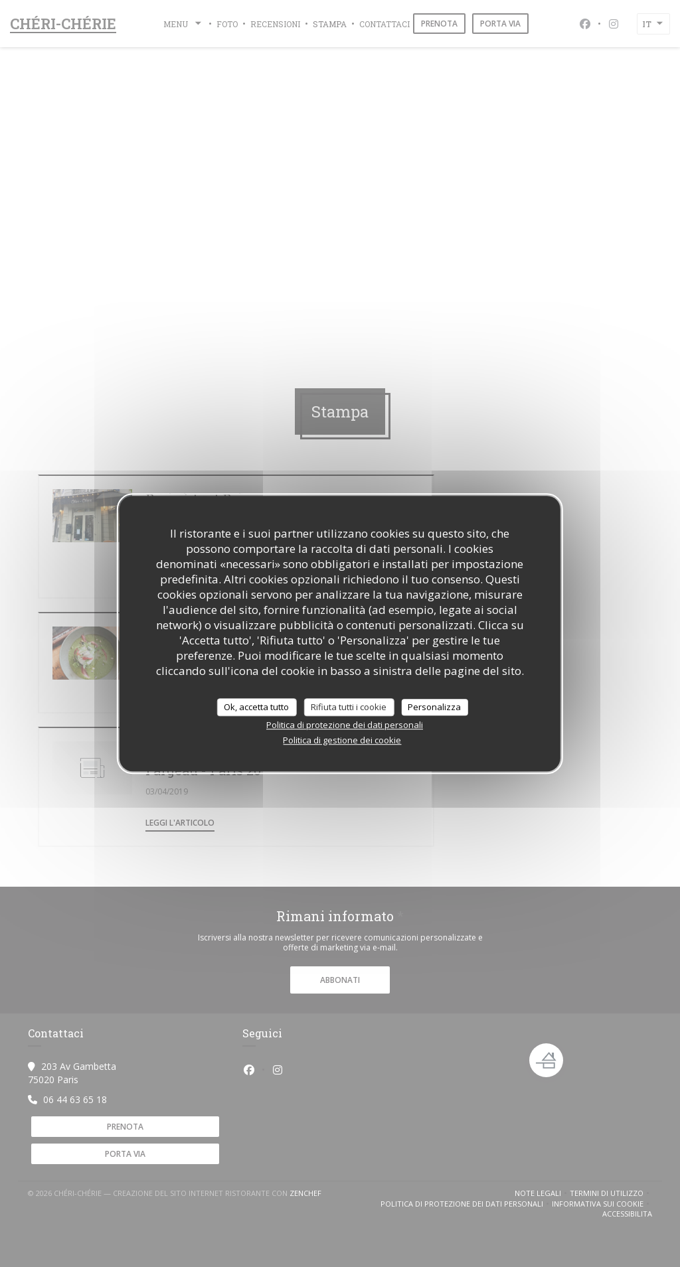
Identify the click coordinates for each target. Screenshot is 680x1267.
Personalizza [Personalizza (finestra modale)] (434, 707)
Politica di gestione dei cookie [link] (342, 740)
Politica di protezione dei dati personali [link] (344, 725)
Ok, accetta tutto (256, 707)
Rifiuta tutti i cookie (348, 707)
